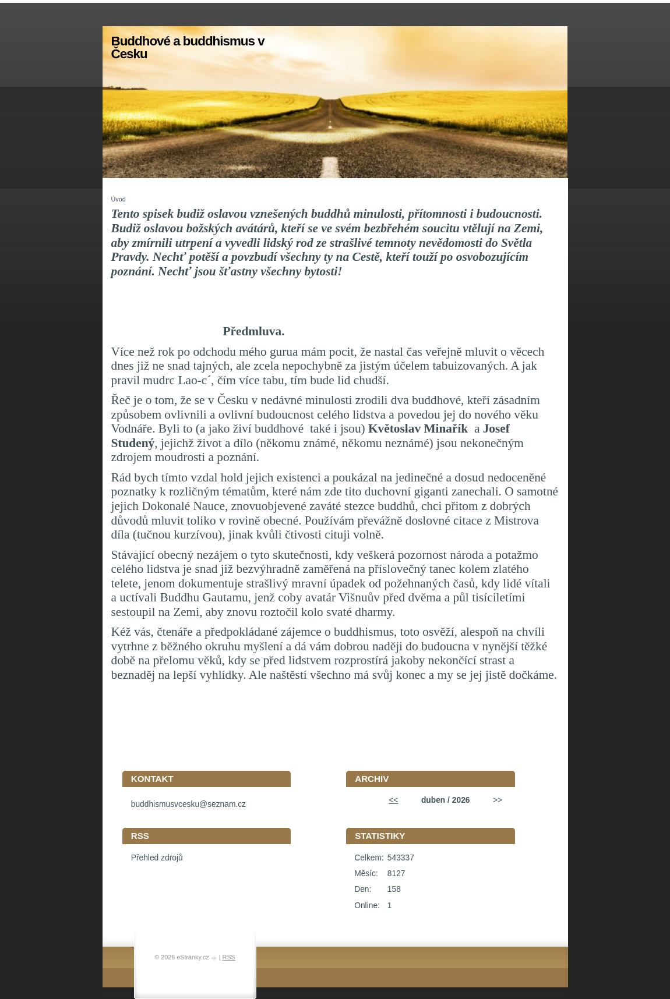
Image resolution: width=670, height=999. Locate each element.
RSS (229, 957)
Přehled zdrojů (157, 857)
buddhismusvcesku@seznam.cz (188, 804)
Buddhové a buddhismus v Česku (188, 47)
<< (393, 800)
